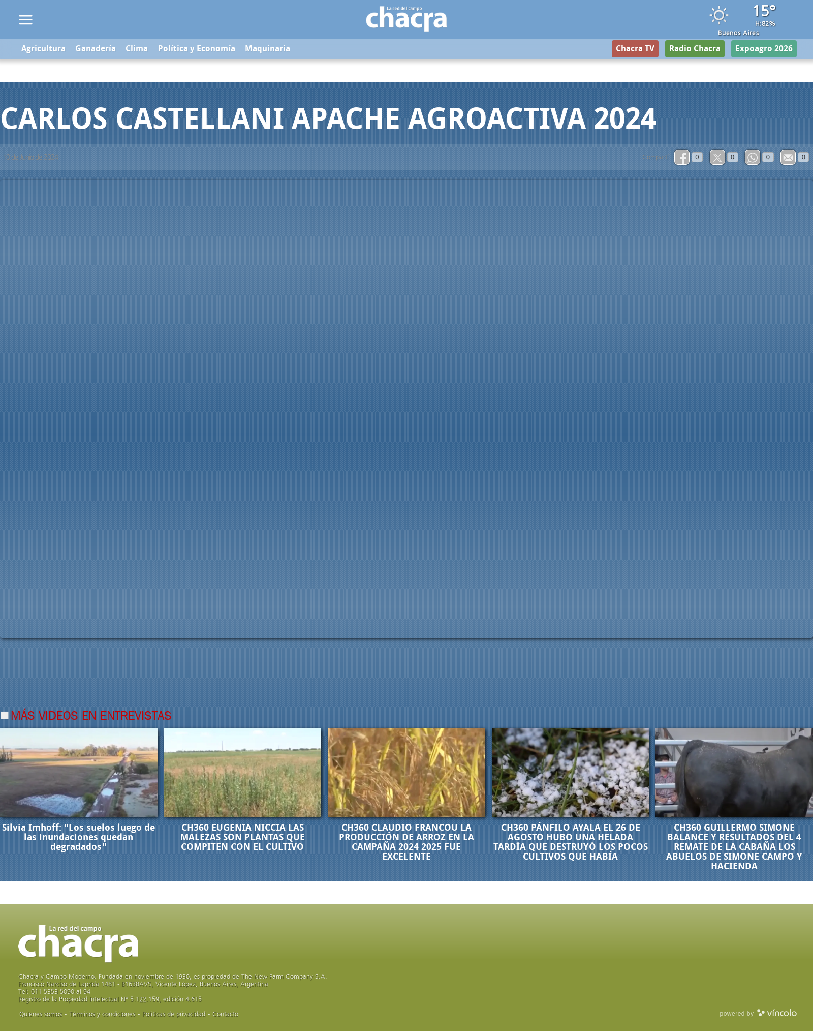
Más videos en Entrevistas (91, 717)
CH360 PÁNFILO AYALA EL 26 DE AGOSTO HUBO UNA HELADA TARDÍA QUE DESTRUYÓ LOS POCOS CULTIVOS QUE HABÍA (570, 842)
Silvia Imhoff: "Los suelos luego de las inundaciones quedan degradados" (78, 837)
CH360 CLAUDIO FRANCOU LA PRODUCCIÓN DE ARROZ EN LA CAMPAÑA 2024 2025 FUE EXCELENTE (406, 842)
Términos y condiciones (102, 1014)
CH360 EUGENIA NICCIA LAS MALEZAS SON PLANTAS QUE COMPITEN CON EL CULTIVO (242, 837)
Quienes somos (40, 1014)
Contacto (225, 1014)
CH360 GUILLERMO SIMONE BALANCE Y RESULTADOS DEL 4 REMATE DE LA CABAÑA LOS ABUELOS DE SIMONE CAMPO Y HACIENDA (734, 847)
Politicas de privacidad (173, 1014)
